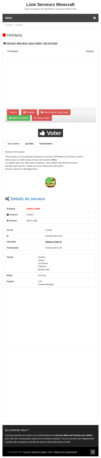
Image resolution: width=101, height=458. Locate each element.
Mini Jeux (22, 43)
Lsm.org (27, 452)
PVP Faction (50, 43)
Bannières (45, 143)
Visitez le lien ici (53, 241)
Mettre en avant (18, 118)
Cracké (19, 25)
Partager (29, 112)
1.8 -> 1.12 (32, 220)
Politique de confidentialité (65, 452)
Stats (29, 143)
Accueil (9, 25)
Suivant (90, 51)
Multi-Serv (35, 43)
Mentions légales (39, 452)
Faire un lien (42, 118)
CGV (50, 452)
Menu (50, 18)
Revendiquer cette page (54, 112)
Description (14, 143)
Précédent (12, 51)
